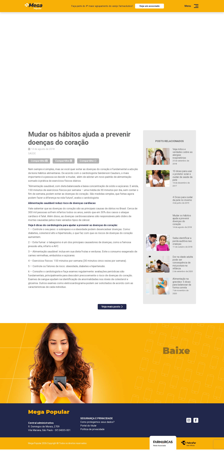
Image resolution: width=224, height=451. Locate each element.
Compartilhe (39, 160)
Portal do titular (88, 425)
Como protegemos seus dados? (97, 422)
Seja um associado (149, 6)
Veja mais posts (112, 306)
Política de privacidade (92, 429)
